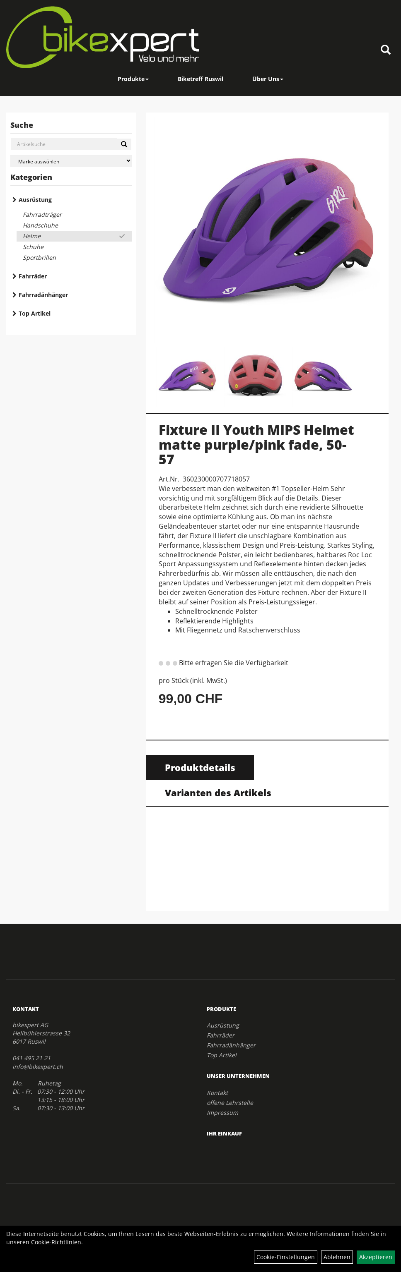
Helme (32, 236)
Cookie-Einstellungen (285, 1257)
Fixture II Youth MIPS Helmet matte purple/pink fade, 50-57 (256, 444)
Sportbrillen (39, 257)
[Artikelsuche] (386, 50)
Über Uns (267, 79)
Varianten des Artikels (218, 792)
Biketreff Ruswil (200, 79)
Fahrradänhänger (43, 295)
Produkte (133, 79)
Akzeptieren (375, 1257)
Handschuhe (40, 225)
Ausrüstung (35, 200)
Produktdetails (200, 767)
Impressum (222, 1112)
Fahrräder (33, 276)
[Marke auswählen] (71, 161)
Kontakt (217, 1093)
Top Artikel (35, 313)
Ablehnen (337, 1257)
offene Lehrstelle (230, 1103)
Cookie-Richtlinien (56, 1242)
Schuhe (33, 247)
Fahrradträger (42, 214)
